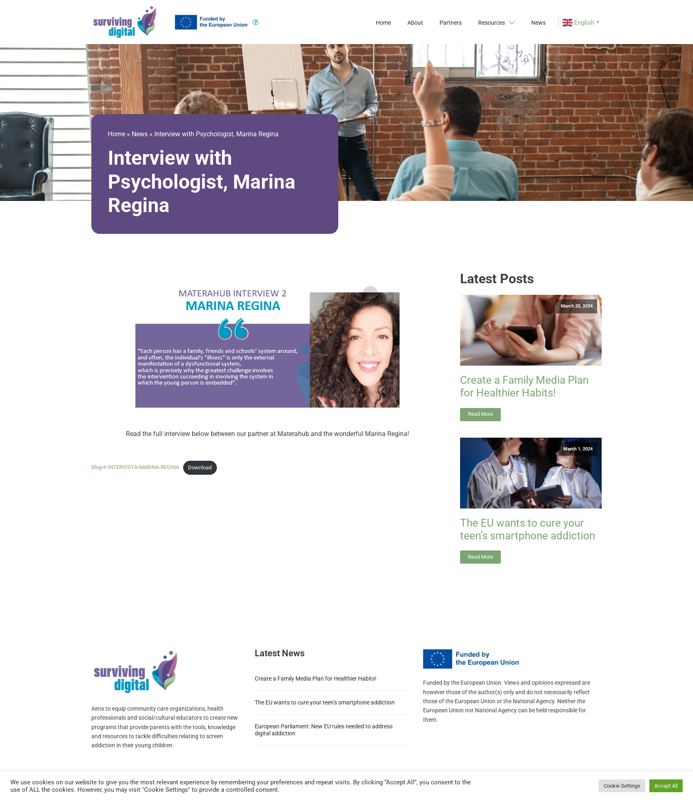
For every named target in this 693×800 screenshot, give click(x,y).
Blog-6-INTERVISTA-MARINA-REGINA (135, 467)
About (415, 22)
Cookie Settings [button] (622, 786)
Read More (480, 414)
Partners (451, 22)
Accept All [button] (666, 786)
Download (200, 467)
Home (383, 22)
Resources (496, 22)
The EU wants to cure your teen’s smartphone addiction (527, 529)
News (538, 22)
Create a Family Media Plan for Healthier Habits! (524, 386)
